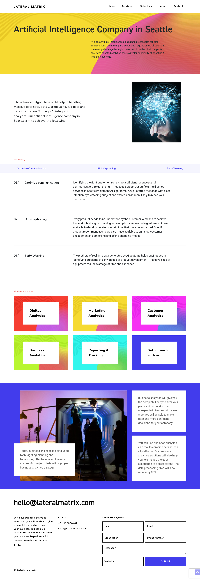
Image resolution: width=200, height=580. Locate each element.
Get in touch (159, 353)
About (163, 6)
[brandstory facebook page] (14, 545)
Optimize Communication (31, 168)
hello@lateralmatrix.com (54, 502)
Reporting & (100, 353)
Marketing (100, 313)
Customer (159, 313)
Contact (178, 6)
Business (41, 353)
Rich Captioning (106, 168)
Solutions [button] (146, 6)
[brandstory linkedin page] (19, 545)
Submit (165, 561)
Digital (41, 313)
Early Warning (175, 168)
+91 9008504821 (68, 523)
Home (111, 6)
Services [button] (127, 6)
